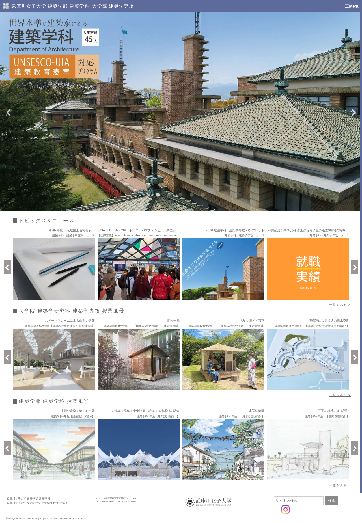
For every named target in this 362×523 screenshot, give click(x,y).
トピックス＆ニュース (46, 220)
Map (135, 498)
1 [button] (157, 194)
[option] (181, 111)
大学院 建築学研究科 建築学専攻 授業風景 (71, 311)
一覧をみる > (340, 304)
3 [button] (179, 194)
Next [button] (353, 111)
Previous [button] (8, 111)
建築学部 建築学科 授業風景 (54, 401)
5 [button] (202, 194)
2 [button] (168, 194)
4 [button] (191, 194)
